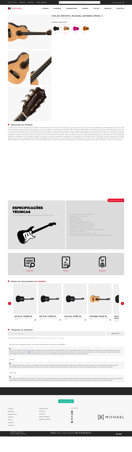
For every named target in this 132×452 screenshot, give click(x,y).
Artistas (26, 2)
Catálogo (32, 271)
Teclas (93, 9)
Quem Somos (16, 2)
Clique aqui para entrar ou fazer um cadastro (54, 350)
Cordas (42, 9)
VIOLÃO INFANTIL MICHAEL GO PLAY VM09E (27, 328)
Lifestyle (116, 9)
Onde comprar (45, 2)
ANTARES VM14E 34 (102, 326)
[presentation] (13, 313)
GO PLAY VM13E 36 (76, 326)
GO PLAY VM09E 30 (27, 326)
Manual (66, 271)
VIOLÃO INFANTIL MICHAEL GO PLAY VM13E (77, 328)
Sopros (82, 9)
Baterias (53, 9)
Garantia (100, 271)
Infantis (104, 9)
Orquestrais (68, 9)
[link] (28, 308)
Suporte (35, 2)
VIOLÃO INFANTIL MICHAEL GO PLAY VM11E (52, 328)
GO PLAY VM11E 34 (51, 326)
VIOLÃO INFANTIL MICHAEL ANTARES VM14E (103, 328)
